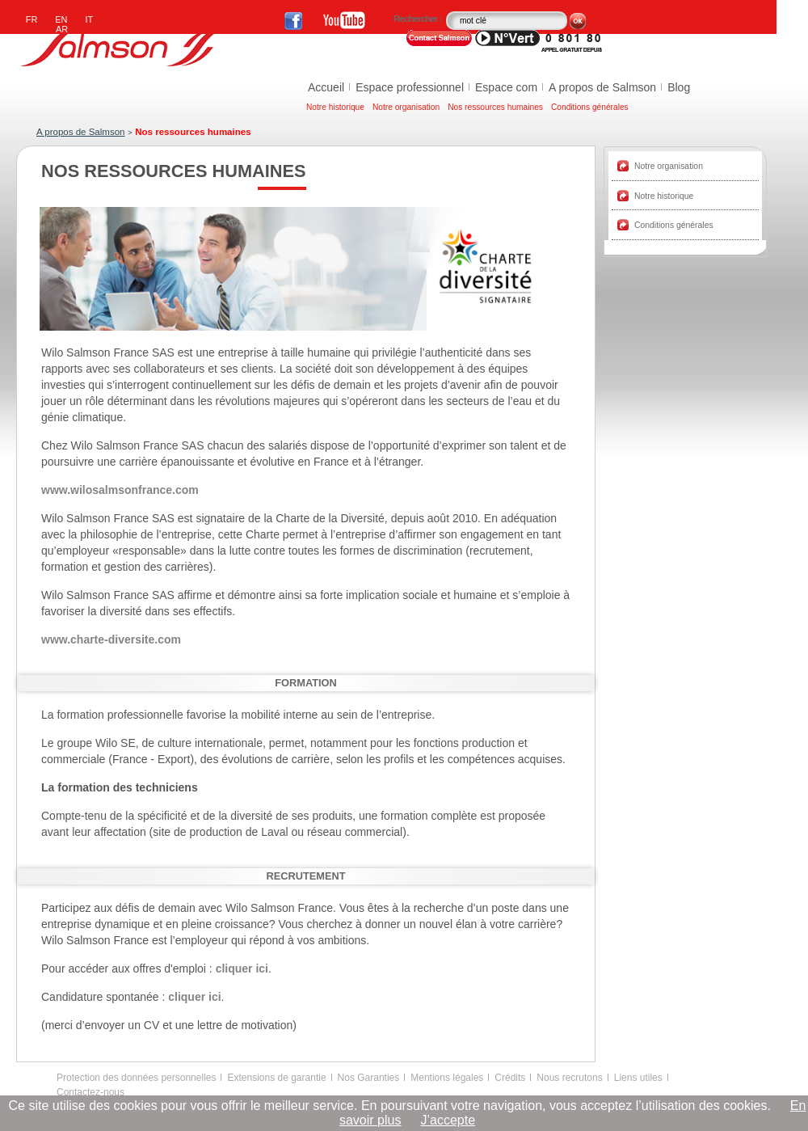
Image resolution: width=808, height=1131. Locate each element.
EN (61, 19)
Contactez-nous (90, 1092)
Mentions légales (446, 1077)
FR (32, 19)
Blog (678, 87)
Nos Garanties (369, 1077)
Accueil (326, 87)
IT (90, 19)
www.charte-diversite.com (111, 639)
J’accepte (447, 1120)
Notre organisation (406, 107)
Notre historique (335, 107)
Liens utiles (638, 1077)
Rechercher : (418, 18)
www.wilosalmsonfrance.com (120, 489)
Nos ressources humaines (495, 107)
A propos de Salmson (602, 87)
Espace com (506, 87)
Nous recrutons (569, 1077)
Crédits (509, 1077)
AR (62, 29)
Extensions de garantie (276, 1077)
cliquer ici (240, 968)
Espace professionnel (410, 87)
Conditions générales (590, 107)
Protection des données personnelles (136, 1077)
